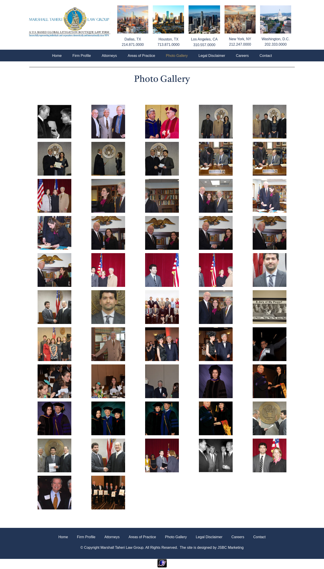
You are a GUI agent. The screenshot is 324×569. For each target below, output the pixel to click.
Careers (242, 56)
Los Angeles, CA (204, 39)
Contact (265, 56)
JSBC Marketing (231, 547)
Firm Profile (81, 56)
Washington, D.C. (276, 39)
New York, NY (240, 39)
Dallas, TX (132, 39)
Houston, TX (169, 39)
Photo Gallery (177, 56)
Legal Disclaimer (211, 56)
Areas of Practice (141, 56)
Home (57, 56)
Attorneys (109, 56)
